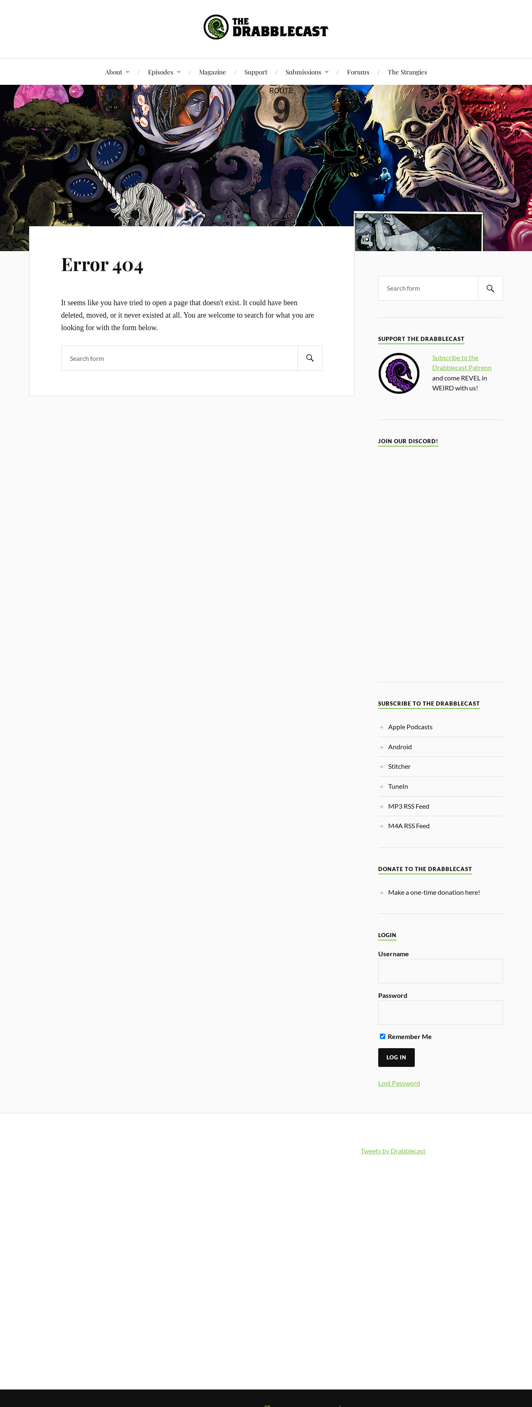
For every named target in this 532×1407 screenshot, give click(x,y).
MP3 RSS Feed (408, 806)
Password (392, 995)
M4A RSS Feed (409, 825)
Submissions (303, 71)
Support (255, 71)
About (113, 71)
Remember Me (406, 1036)
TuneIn (398, 786)
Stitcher (399, 766)
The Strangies (407, 71)
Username (393, 954)
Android (400, 746)
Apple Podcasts (410, 727)
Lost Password (399, 1083)
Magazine (212, 71)
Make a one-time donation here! (434, 892)
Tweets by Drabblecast (393, 1151)
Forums (358, 71)
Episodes (160, 71)
